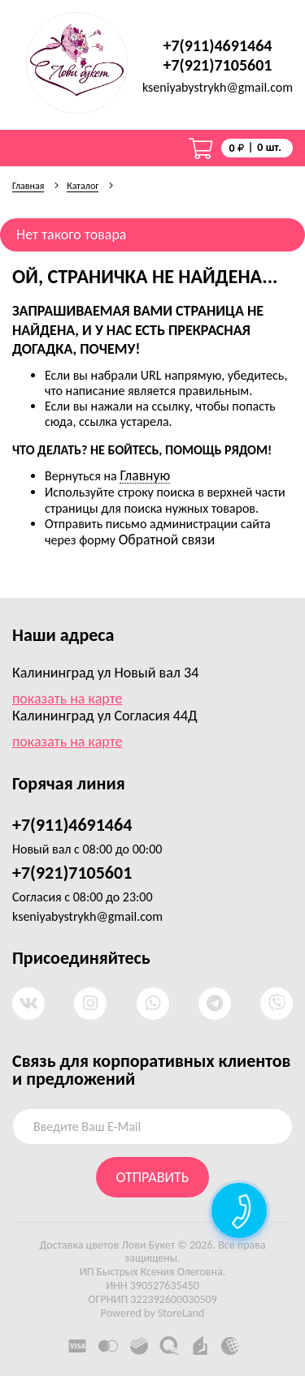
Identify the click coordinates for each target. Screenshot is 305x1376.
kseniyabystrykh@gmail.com (217, 87)
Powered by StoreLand (152, 1313)
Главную (145, 475)
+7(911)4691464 (217, 45)
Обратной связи (167, 539)
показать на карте (67, 698)
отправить (153, 1177)
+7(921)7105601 (217, 65)
